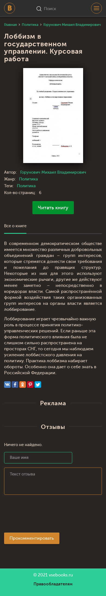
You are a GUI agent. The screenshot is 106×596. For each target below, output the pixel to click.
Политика (28, 179)
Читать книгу (53, 207)
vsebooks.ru (61, 575)
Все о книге (15, 226)
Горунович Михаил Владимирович (53, 172)
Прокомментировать (32, 538)
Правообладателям (53, 584)
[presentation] (45, 515)
